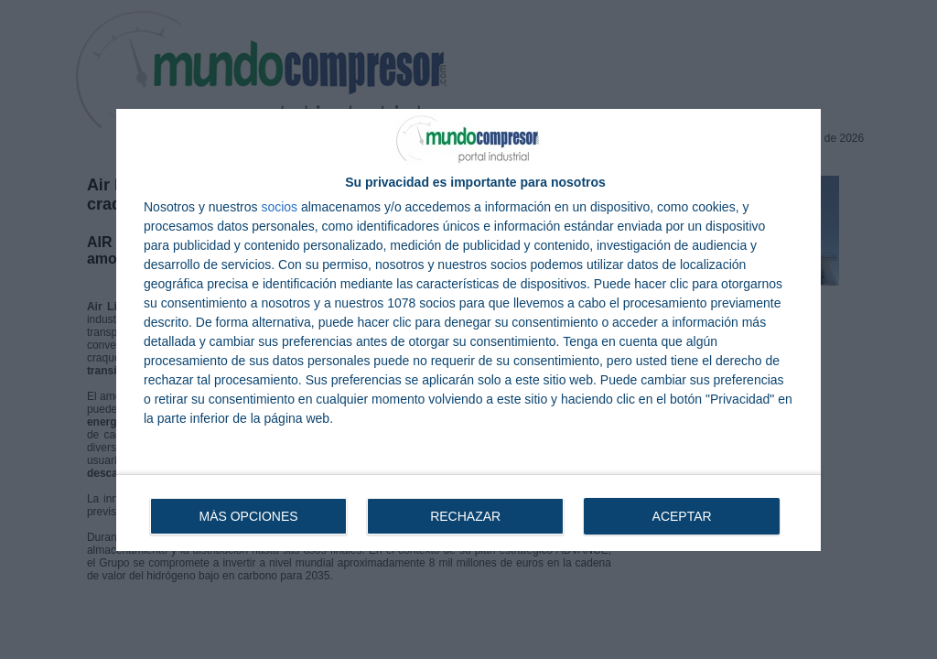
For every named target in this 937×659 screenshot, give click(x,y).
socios (279, 206)
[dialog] (468, 330)
